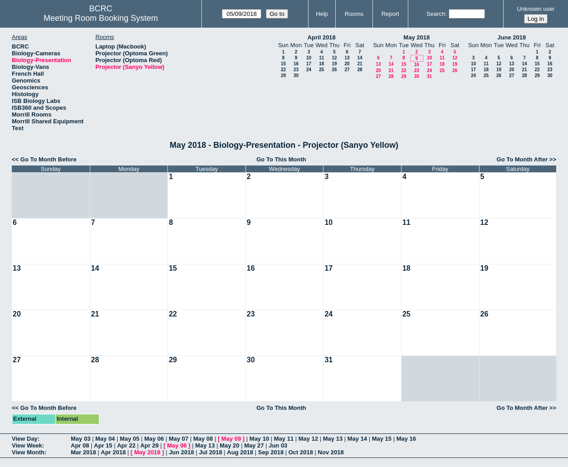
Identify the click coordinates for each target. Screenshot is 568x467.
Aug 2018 (240, 452)
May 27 (254, 445)
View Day (25, 438)
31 (429, 76)
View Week (27, 445)
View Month (28, 452)
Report (390, 13)
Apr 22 (126, 445)
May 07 (178, 438)
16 (296, 63)
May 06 (154, 438)
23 (296, 69)
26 (334, 69)
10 (308, 57)
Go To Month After (522, 159)
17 (308, 63)
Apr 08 (80, 445)
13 (346, 57)
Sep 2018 (271, 452)
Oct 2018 (301, 452)
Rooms (354, 13)
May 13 (333, 438)
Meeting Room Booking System (101, 18)
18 (321, 63)
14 (359, 57)
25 (321, 69)
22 (283, 69)
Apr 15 (103, 445)
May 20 (229, 445)
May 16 (406, 438)
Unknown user (535, 8)
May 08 (203, 438)
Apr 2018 (113, 452)
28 (359, 69)
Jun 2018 (181, 452)
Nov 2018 (331, 452)
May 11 (284, 438)
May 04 (105, 438)
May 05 (129, 438)
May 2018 (416, 37)
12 (334, 57)
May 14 (357, 438)
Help (322, 13)
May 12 (308, 438)
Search (435, 13)
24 (308, 69)
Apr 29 (149, 445)
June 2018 (511, 37)
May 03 (80, 438)
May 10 (259, 438)
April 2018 (322, 37)
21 (359, 63)
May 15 (382, 438)
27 (346, 69)
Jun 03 (278, 445)
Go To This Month (281, 159)
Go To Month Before (48, 159)
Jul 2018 (210, 452)
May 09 (231, 438)
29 (283, 75)
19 (334, 63)
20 (346, 63)
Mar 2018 (83, 452)
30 (296, 75)
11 (321, 57)
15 (283, 63)
